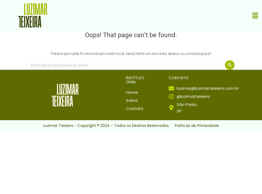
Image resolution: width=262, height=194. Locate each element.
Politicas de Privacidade (197, 125)
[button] (255, 16)
